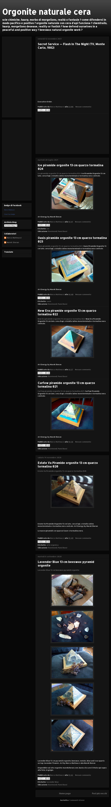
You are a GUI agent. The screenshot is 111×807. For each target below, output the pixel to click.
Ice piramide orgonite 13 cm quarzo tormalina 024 (59, 173)
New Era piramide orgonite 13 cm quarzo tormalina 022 (61, 319)
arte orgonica (52, 545)
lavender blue (53, 782)
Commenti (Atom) (76, 800)
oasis (49, 301)
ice (48, 229)
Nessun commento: (84, 107)
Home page (65, 793)
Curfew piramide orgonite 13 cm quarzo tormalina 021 (61, 391)
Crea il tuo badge (9, 214)
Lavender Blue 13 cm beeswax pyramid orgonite (58, 570)
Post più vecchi (99, 793)
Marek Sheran (13, 242)
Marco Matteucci (9, 210)
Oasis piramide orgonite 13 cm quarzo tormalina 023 (60, 246)
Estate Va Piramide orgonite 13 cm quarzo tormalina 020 (62, 471)
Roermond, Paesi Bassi (57, 231)
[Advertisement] (72, 134)
